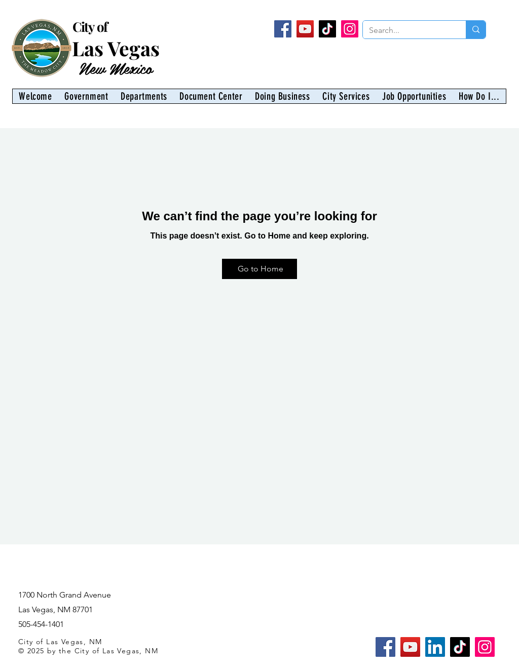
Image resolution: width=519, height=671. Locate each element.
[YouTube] (305, 28)
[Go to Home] (259, 269)
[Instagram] (349, 28)
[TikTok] (327, 28)
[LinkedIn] (435, 647)
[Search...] (406, 30)
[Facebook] (282, 28)
